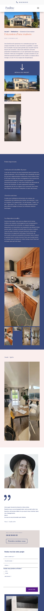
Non (5, 573)
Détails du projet (22, 72)
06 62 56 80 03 (23, 2)
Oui (5, 571)
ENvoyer (31, 589)
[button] (23, 324)
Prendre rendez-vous (17, 541)
